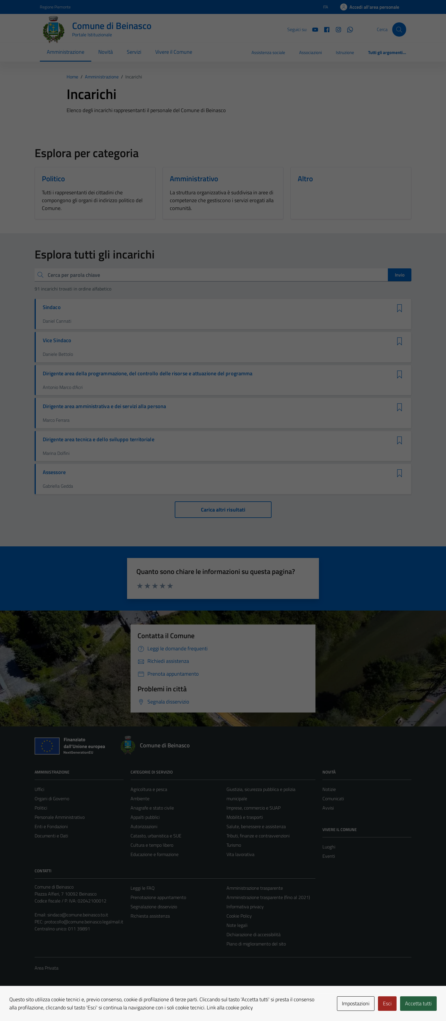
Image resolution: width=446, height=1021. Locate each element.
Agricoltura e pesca (149, 789)
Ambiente (140, 798)
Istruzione (345, 52)
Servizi (134, 52)
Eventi (328, 856)
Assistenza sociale (268, 52)
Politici (41, 807)
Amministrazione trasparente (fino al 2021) (268, 897)
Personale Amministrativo (60, 817)
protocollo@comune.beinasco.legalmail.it (83, 921)
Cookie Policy (239, 915)
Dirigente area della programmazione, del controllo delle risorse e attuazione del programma (147, 373)
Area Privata (46, 967)
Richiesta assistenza (150, 915)
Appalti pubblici (145, 817)
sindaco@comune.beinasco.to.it (77, 914)
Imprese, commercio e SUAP (253, 807)
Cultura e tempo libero (152, 844)
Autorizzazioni (144, 826)
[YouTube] (313, 29)
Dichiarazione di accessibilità (253, 934)
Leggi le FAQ (143, 887)
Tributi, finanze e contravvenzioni (258, 835)
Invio (399, 274)
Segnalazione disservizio (154, 906)
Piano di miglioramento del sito (256, 943)
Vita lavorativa (240, 854)
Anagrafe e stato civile (152, 807)
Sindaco (52, 307)
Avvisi (328, 807)
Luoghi (328, 846)
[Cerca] (399, 29)
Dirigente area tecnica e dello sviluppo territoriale (98, 439)
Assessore (54, 472)
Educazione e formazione (155, 854)
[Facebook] (324, 29)
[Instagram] (336, 29)
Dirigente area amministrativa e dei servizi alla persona (104, 406)
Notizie (329, 789)
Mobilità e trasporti (244, 817)
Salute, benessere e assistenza (256, 826)
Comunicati (333, 798)
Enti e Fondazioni (51, 826)
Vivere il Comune (173, 52)
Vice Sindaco (57, 340)
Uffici (39, 789)
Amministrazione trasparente (254, 887)
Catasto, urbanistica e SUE (156, 835)
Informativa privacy (245, 906)
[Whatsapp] (348, 29)
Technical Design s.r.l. (74, 1004)
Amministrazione (65, 52)
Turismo (233, 844)
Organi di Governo (52, 798)
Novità (105, 52)
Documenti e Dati (51, 835)
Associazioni (310, 52)
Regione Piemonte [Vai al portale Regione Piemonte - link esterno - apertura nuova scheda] (55, 7)
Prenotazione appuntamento (158, 897)
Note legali (236, 925)
